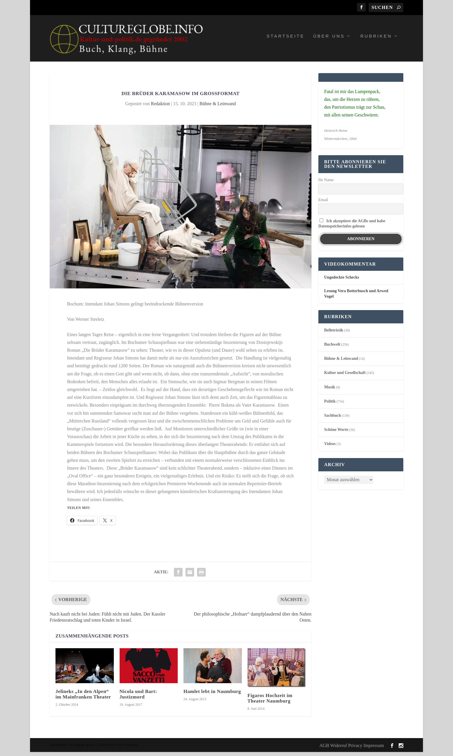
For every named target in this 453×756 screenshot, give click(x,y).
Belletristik (333, 334)
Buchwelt (332, 348)
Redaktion (160, 107)
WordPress (130, 749)
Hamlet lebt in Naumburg (212, 695)
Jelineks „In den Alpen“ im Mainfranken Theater (83, 698)
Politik (330, 405)
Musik (329, 391)
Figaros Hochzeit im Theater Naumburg (270, 702)
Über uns (329, 40)
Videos (330, 448)
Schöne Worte (336, 434)
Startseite (286, 40)
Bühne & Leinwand (217, 107)
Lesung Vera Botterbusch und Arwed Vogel (356, 298)
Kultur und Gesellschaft (345, 377)
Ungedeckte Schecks (341, 281)
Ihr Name (326, 184)
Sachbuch (332, 419)
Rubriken (376, 40)
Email (323, 204)
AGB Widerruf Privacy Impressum (352, 749)
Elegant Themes (84, 749)
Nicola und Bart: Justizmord (138, 698)
